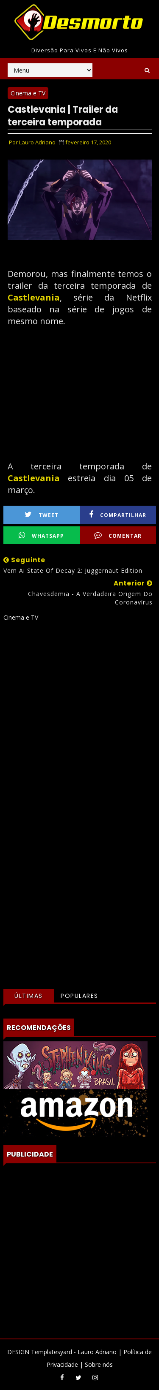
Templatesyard (51, 1352)
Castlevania (34, 297)
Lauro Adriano (97, 1352)
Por (32, 142)
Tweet (42, 515)
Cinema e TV (28, 93)
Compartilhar (117, 515)
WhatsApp (41, 535)
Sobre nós (99, 1364)
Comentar (118, 535)
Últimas (28, 996)
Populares (79, 996)
